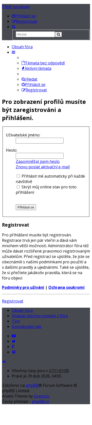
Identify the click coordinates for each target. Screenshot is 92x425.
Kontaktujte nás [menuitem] (26, 326)
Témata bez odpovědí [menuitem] (43, 63)
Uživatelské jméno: (23, 135)
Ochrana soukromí (66, 287)
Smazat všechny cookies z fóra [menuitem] (40, 315)
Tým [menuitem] (16, 321)
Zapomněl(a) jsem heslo (38, 161)
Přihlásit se (33, 84)
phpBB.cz (40, 401)
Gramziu (41, 396)
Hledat (29, 79)
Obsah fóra (22, 46)
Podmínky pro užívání (23, 287)
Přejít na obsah (16, 6)
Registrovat (12, 301)
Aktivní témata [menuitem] (36, 68)
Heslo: (11, 150)
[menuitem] (24, 16)
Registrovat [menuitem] (34, 90)
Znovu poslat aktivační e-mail (43, 167)
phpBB (32, 385)
